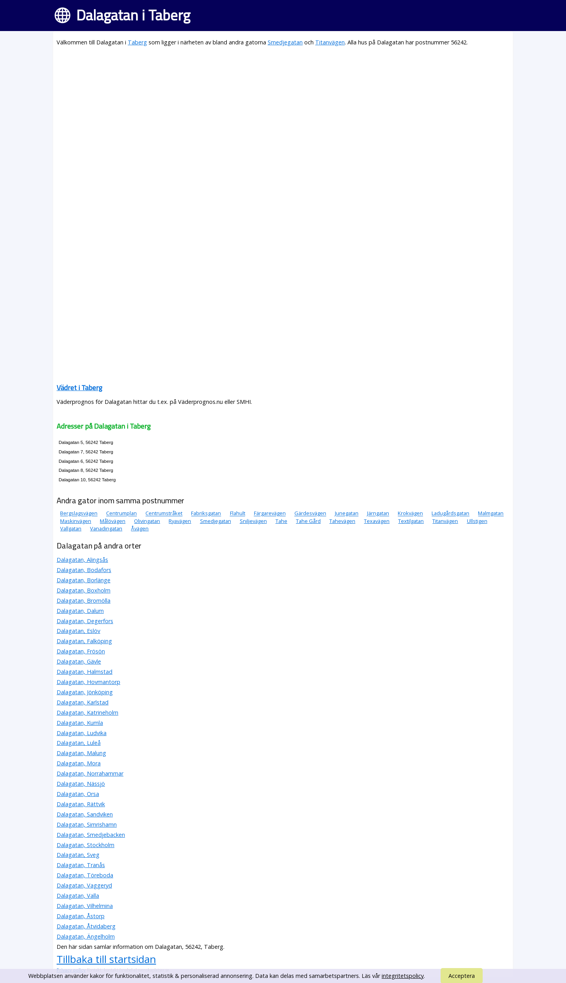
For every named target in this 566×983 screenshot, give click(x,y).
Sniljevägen (253, 521)
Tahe (281, 521)
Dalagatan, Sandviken (85, 814)
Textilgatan (411, 521)
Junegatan (346, 513)
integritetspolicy (403, 975)
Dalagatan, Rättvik (81, 804)
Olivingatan (147, 521)
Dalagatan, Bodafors (84, 570)
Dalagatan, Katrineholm (87, 712)
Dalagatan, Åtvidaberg (86, 926)
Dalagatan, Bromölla (83, 600)
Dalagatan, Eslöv (78, 631)
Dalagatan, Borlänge (83, 580)
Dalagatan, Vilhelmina (85, 906)
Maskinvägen (75, 521)
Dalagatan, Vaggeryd (84, 885)
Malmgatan (491, 513)
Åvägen (140, 528)
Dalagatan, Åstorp (81, 916)
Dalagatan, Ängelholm (86, 936)
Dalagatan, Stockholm (85, 845)
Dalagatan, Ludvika (82, 733)
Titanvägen (330, 42)
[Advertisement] (283, 108)
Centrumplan (121, 513)
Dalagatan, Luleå (79, 742)
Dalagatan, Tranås (81, 865)
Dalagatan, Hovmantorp (88, 682)
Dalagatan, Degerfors (85, 621)
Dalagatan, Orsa (78, 794)
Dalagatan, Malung (81, 753)
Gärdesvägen (310, 513)
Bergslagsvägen (78, 513)
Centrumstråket (163, 513)
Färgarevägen (270, 513)
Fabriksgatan (206, 513)
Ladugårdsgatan (450, 513)
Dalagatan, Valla (78, 895)
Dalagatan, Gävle (79, 661)
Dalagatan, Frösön (81, 651)
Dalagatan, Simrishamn (87, 824)
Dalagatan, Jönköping (85, 692)
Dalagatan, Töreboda (85, 875)
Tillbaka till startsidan (106, 959)
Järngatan (378, 513)
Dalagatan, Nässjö (81, 783)
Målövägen (112, 521)
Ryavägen (180, 521)
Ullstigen (477, 521)
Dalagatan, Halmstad (84, 671)
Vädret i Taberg (79, 387)
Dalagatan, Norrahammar (90, 773)
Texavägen (377, 521)
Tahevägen (342, 521)
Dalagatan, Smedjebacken (91, 834)
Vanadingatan (106, 528)
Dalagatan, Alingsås (82, 559)
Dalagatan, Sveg (78, 854)
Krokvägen (410, 513)
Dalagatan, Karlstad (82, 702)
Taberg (137, 42)
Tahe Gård (308, 521)
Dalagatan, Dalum (80, 610)
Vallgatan (70, 528)
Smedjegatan (285, 42)
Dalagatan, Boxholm (83, 590)
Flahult (237, 513)
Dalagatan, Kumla (80, 722)
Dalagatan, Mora (79, 763)
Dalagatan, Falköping (84, 641)
